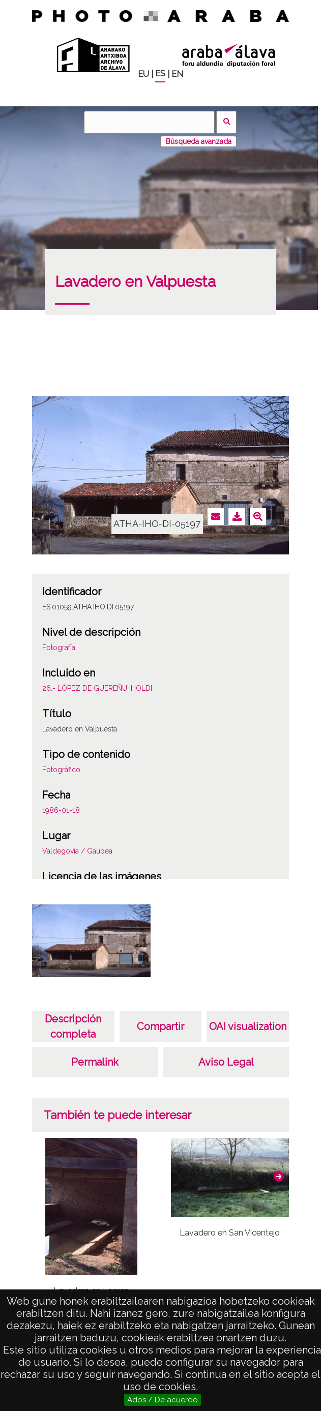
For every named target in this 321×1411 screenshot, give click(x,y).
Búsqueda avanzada (198, 141)
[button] (279, 1176)
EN (177, 74)
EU (143, 74)
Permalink (95, 1062)
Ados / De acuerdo (162, 1399)
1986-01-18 (61, 810)
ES (160, 73)
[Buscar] (149, 122)
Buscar (226, 122)
